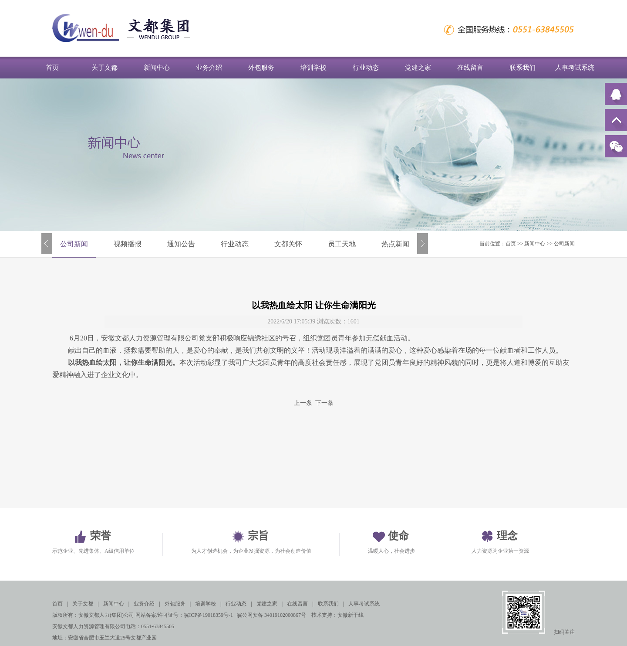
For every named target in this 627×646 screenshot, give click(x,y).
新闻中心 (157, 67)
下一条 (324, 403)
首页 (52, 67)
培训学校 (313, 67)
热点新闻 (395, 244)
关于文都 (104, 67)
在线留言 (470, 67)
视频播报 (128, 244)
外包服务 (261, 67)
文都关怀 (288, 244)
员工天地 (342, 244)
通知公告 (181, 244)
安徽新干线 (350, 615)
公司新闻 (74, 244)
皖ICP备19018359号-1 (208, 615)
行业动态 (366, 67)
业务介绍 (209, 67)
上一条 (303, 403)
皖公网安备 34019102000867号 (271, 615)
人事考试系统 (574, 67)
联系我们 (522, 67)
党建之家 (418, 67)
